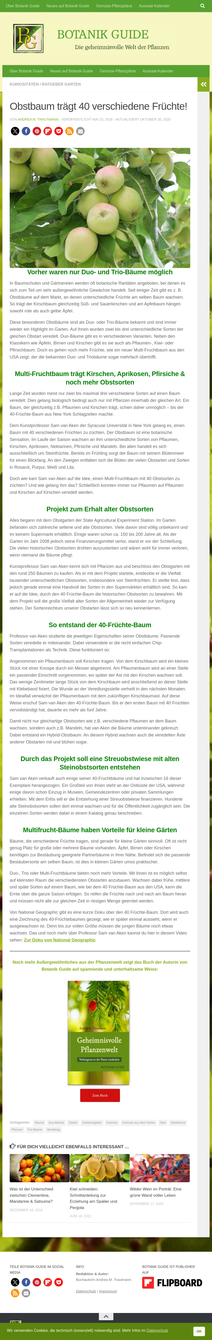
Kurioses (112, 1122)
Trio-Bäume (34, 1129)
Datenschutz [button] (157, 1330)
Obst (163, 1122)
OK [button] (199, 1331)
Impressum (108, 1291)
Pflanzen (17, 1129)
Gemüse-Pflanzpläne (114, 6)
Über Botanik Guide (23, 6)
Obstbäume (177, 1122)
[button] (15, 131)
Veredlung (53, 1129)
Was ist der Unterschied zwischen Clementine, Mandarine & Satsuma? (31, 1195)
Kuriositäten (24, 84)
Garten (73, 1122)
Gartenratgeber (92, 1122)
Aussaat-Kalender (154, 6)
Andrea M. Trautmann (38, 119)
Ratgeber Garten (61, 84)
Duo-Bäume (56, 1122)
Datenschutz (86, 1291)
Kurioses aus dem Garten (138, 1122)
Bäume (39, 1122)
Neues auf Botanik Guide (67, 6)
